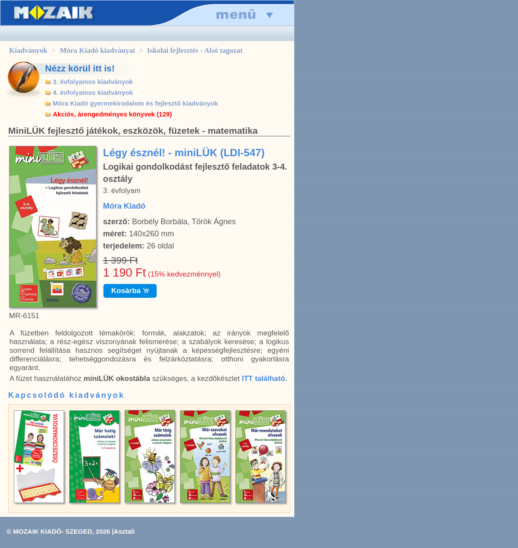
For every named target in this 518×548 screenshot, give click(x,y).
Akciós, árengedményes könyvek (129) (112, 114)
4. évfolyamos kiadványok (93, 92)
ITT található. (264, 378)
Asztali (124, 531)
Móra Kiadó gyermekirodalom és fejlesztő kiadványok (135, 103)
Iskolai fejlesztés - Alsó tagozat (195, 50)
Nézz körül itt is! (80, 68)
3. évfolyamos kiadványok (93, 81)
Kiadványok (28, 50)
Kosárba (130, 291)
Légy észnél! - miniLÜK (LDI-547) (183, 152)
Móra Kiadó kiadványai (97, 50)
